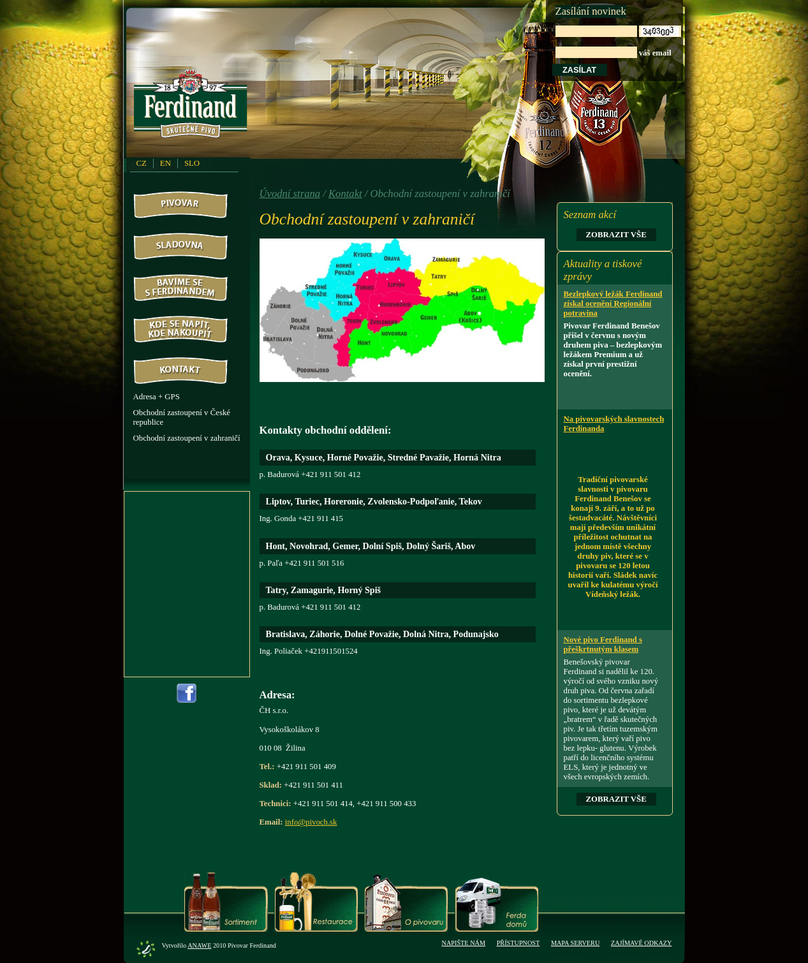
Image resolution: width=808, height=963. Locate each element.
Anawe (199, 945)
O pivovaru (406, 902)
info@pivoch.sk (311, 822)
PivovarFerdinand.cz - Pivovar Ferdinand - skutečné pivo (192, 108)
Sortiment (226, 902)
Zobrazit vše (616, 234)
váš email (618, 42)
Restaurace (316, 902)
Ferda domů (496, 902)
